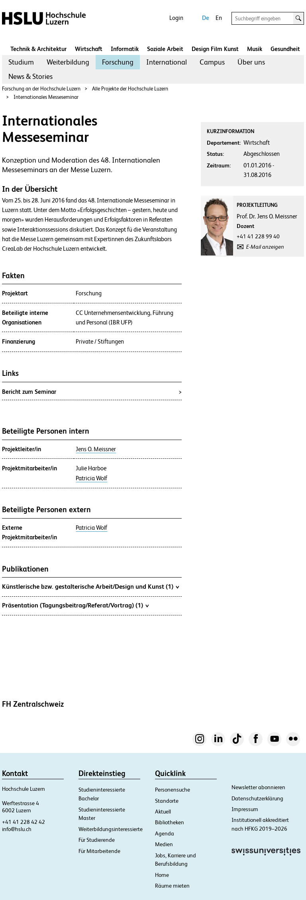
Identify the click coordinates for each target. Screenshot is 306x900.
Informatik (125, 48)
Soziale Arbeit (165, 48)
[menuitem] (21, 62)
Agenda (164, 833)
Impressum (244, 809)
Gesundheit (285, 48)
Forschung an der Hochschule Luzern (41, 89)
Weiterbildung (68, 62)
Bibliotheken (169, 822)
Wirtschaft (88, 48)
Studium (21, 62)
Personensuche (172, 789)
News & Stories (30, 76)
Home (162, 875)
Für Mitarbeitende (99, 851)
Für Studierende (96, 840)
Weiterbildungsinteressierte (110, 829)
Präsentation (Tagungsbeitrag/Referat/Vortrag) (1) (75, 605)
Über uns (251, 62)
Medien (164, 844)
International (166, 62)
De (205, 17)
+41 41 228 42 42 (23, 822)
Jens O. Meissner (96, 449)
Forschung (117, 62)
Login (176, 17)
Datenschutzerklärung (257, 798)
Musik (254, 48)
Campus (212, 62)
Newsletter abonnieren (258, 787)
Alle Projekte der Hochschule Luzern (130, 89)
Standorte (166, 801)
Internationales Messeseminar (46, 97)
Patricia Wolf (91, 478)
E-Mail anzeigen (265, 247)
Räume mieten (172, 885)
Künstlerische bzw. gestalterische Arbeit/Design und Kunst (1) (90, 586)
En (219, 17)
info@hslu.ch (16, 829)
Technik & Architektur (38, 48)
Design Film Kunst (215, 48)
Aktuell (163, 811)
